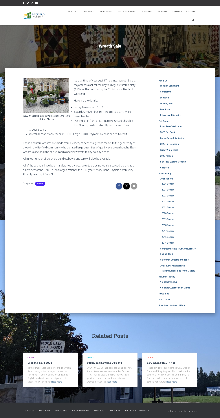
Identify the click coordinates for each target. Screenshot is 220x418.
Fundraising (107, 12)
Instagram (32, 3)
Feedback (165, 109)
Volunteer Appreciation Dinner (175, 288)
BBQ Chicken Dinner (161, 362)
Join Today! (161, 12)
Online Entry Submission (172, 138)
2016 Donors (168, 237)
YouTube (36, 3)
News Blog (147, 12)
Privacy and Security (170, 115)
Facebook (23, 3)
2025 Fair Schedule (169, 144)
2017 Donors (168, 231)
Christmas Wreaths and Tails (174, 260)
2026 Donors (166, 179)
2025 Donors (168, 184)
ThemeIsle (192, 411)
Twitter (27, 3)
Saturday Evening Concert (173, 162)
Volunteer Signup (168, 282)
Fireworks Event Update (104, 362)
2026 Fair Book (167, 132)
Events (40, 184)
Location (164, 97)
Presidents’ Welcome (171, 126)
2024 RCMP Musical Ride (172, 265)
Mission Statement (169, 86)
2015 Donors (168, 243)
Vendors (164, 167)
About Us (73, 12)
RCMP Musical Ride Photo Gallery (178, 271)
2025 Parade (166, 156)
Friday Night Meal (169, 150)
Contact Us (165, 92)
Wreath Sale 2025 (40, 362)
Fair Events (89, 12)
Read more (56, 382)
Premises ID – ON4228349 (183, 12)
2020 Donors (168, 213)
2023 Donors (168, 195)
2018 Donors (168, 225)
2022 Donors (168, 201)
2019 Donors (168, 219)
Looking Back (167, 103)
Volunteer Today (127, 12)
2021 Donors (168, 207)
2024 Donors (168, 190)
